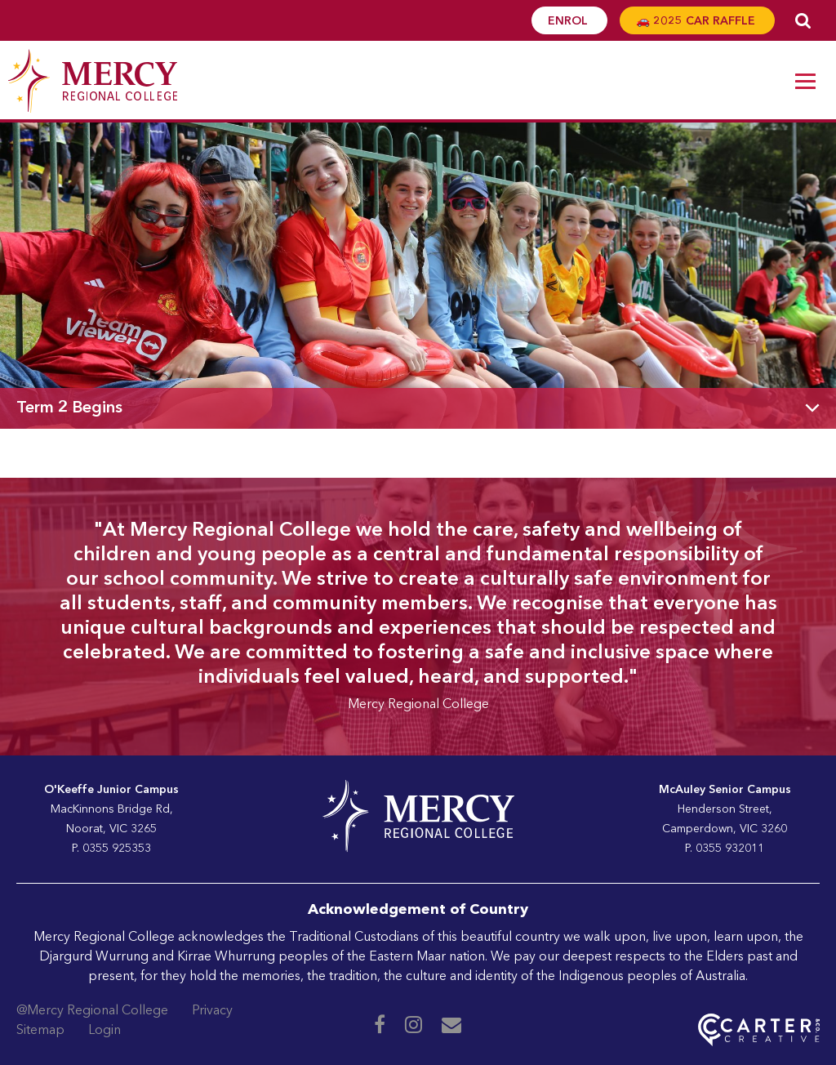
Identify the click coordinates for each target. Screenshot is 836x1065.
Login (104, 1030)
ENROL (569, 21)
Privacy (212, 1011)
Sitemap (40, 1030)
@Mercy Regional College (92, 1011)
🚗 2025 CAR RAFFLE (697, 21)
